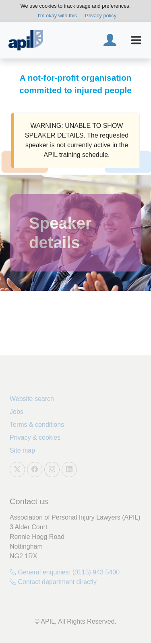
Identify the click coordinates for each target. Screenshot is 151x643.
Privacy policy (100, 16)
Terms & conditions (37, 424)
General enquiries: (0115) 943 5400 (65, 572)
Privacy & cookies (35, 437)
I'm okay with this (57, 16)
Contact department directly (53, 581)
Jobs (16, 411)
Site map (22, 450)
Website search (32, 398)
